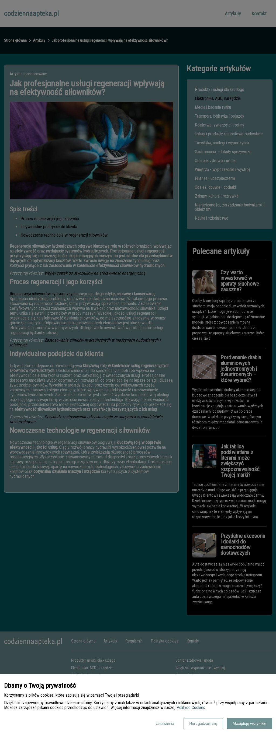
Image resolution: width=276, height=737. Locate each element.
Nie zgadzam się (203, 723)
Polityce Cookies (191, 707)
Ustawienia (165, 723)
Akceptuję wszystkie (249, 723)
